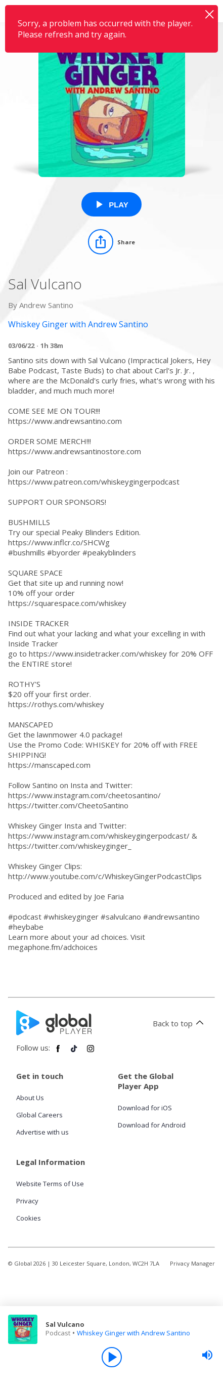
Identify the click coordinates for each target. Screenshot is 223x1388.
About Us (30, 1097)
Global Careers (39, 1114)
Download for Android (152, 1125)
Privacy (27, 1200)
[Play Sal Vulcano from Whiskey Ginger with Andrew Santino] (111, 204)
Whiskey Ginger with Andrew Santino (133, 1332)
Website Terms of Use (50, 1183)
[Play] (112, 1357)
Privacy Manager (192, 1263)
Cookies (28, 1218)
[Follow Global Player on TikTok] (74, 1053)
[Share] (111, 241)
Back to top (180, 1023)
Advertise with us (42, 1132)
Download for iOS (145, 1107)
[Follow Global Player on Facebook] (58, 1053)
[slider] (207, 1355)
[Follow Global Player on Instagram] (90, 1053)
